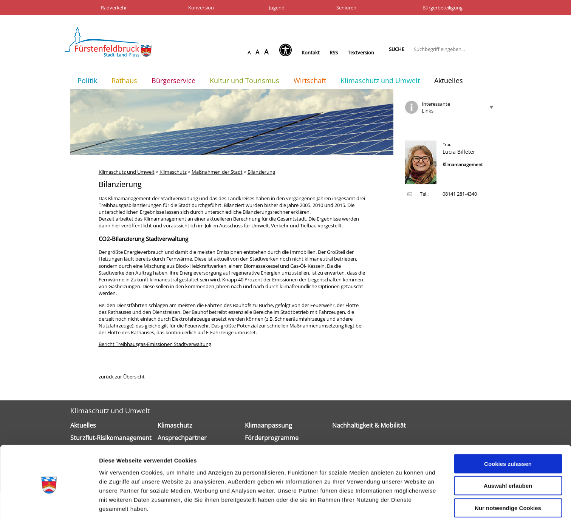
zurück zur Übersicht (122, 376)
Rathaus (124, 80)
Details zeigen (402, 507)
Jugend (277, 7)
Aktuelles (448, 80)
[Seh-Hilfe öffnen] (287, 52)
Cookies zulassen (508, 437)
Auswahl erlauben (508, 460)
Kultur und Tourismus (244, 80)
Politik (87, 80)
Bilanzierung (261, 171)
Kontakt (311, 52)
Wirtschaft (310, 80)
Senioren (346, 7)
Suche (396, 49)
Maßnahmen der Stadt (217, 171)
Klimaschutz (173, 171)
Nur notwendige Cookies (508, 482)
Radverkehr (114, 7)
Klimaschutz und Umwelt (380, 80)
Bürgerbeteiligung (442, 7)
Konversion (201, 7)
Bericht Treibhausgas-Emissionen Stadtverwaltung (155, 344)
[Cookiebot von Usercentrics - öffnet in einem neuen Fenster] (49, 507)
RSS (334, 52)
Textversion (361, 52)
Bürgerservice (173, 80)
